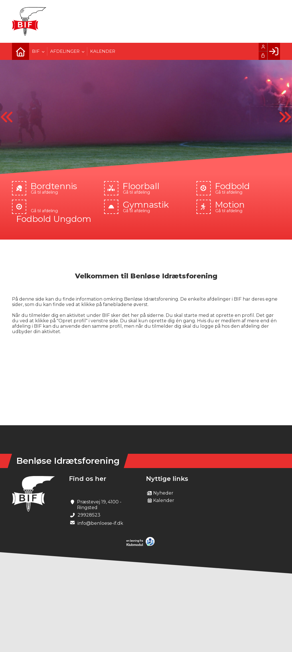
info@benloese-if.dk (100, 523)
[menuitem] (20, 51)
